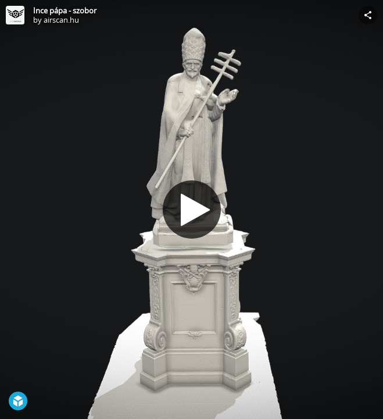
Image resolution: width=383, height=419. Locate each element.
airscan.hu (61, 20)
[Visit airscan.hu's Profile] (15, 15)
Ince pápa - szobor (64, 10)
